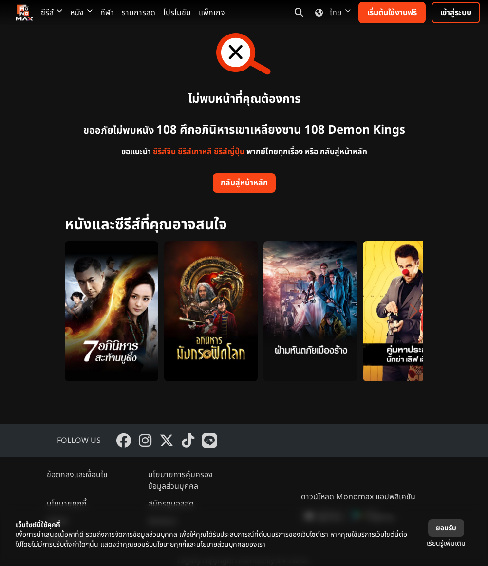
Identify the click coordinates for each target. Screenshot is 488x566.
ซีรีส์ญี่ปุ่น (229, 152)
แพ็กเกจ (212, 12)
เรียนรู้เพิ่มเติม (446, 543)
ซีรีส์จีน (164, 152)
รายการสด (138, 12)
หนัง (81, 12)
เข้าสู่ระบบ (455, 12)
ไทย (331, 12)
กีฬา (107, 12)
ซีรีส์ (51, 12)
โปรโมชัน (177, 12)
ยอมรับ (446, 528)
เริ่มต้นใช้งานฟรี (392, 12)
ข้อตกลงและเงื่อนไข (77, 474)
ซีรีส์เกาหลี (195, 152)
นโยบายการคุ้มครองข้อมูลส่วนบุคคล (180, 480)
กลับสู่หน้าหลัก (244, 183)
